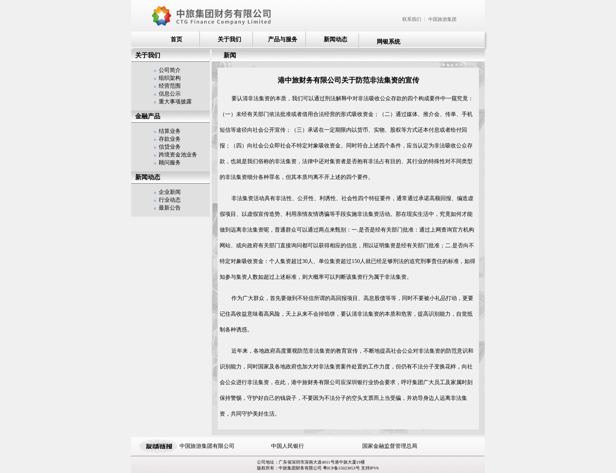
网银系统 (388, 42)
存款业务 (170, 139)
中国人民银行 (287, 446)
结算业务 (170, 131)
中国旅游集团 (442, 19)
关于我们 (229, 39)
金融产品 (147, 116)
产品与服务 (282, 39)
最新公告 (170, 208)
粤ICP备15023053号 (342, 468)
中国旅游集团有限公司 (207, 446)
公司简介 (170, 70)
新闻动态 (335, 39)
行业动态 (170, 200)
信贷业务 (170, 147)
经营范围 (170, 86)
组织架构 (170, 78)
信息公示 (170, 94)
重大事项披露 (175, 102)
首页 (176, 39)
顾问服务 (170, 163)
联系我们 (411, 19)
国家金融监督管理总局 (389, 446)
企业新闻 (170, 192)
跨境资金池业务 (178, 155)
